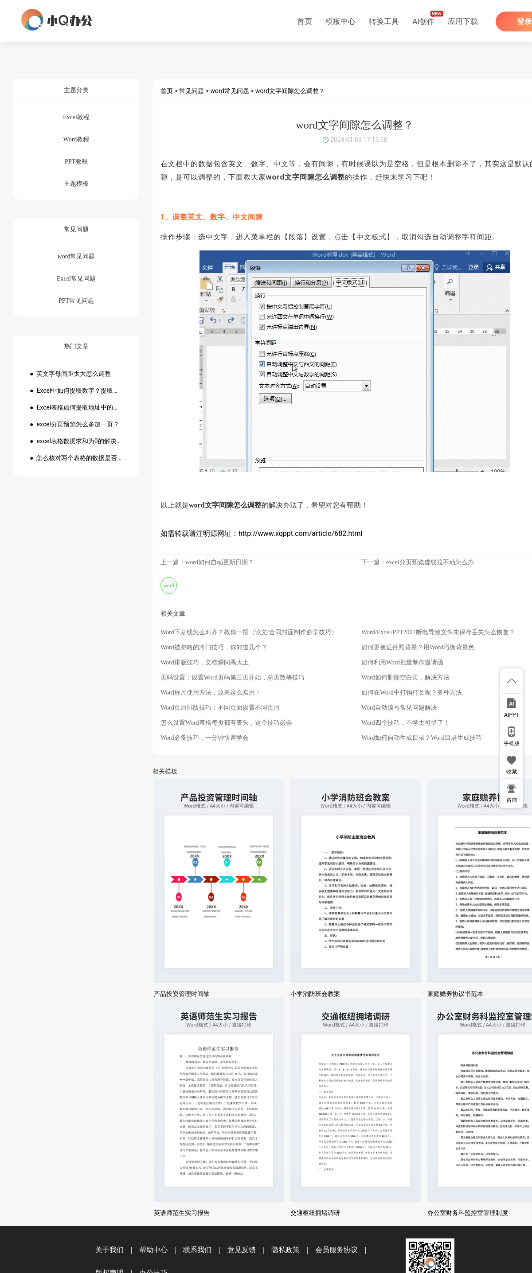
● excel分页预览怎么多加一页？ (74, 424)
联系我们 (197, 1249)
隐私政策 (285, 1249)
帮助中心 (153, 1249)
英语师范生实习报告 (182, 1212)
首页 (304, 21)
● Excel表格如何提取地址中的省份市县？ (76, 407)
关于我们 (109, 1249)
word (168, 585)
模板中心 (340, 21)
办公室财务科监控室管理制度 (467, 1212)
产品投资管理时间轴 (182, 993)
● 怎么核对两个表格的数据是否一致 (76, 457)
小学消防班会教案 (315, 993)
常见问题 (191, 90)
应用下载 (463, 21)
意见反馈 (241, 1249)
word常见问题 (230, 90)
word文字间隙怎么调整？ (290, 90)
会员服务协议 (336, 1249)
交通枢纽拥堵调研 (315, 1212)
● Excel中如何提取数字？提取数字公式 (76, 390)
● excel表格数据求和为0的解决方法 (76, 441)
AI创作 (423, 21)
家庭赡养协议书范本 (455, 993)
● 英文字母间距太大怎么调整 (70, 373)
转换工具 (384, 21)
